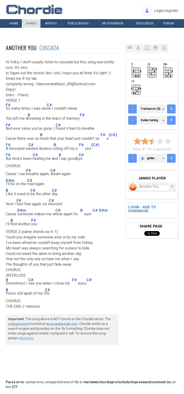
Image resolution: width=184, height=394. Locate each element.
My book (113, 23)
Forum (168, 23)
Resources (145, 23)
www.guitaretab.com (62, 324)
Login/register (166, 10)
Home (14, 23)
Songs (31, 23)
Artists (51, 23)
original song (17, 324)
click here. (26, 338)
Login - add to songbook (142, 209)
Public (78, 23)
